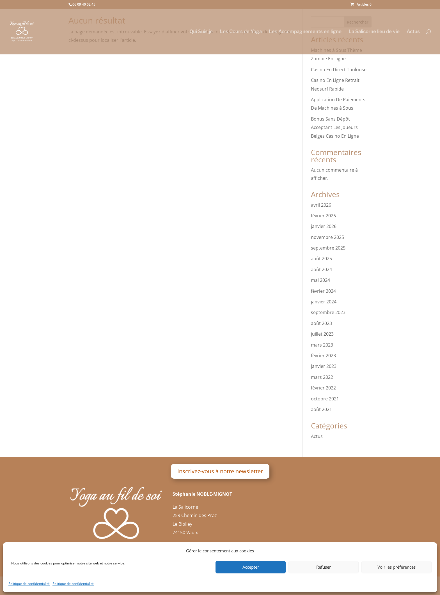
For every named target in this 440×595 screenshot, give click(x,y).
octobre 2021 (325, 399)
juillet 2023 (322, 334)
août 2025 (321, 258)
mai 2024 (320, 280)
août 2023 (321, 323)
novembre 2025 (327, 237)
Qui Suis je (201, 31)
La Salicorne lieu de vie (374, 31)
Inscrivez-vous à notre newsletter (220, 471)
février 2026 (323, 216)
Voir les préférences (396, 567)
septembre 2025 (328, 248)
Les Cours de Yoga (241, 31)
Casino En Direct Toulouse (338, 69)
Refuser (323, 567)
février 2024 (323, 291)
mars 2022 (322, 377)
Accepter (250, 567)
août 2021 (321, 409)
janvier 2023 (323, 366)
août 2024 (321, 269)
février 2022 (323, 388)
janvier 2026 (323, 226)
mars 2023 (322, 345)
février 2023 (323, 355)
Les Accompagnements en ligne (305, 31)
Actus (413, 31)
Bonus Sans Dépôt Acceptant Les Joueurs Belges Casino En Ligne (335, 127)
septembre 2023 (328, 312)
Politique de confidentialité (29, 583)
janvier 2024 (323, 302)
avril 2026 (321, 205)
